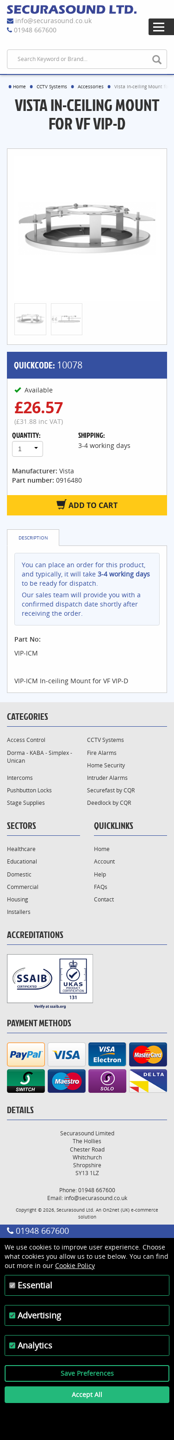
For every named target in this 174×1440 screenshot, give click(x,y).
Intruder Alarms (107, 778)
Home (19, 86)
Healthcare (21, 849)
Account (104, 861)
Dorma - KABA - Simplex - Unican (39, 757)
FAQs (100, 887)
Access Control (26, 740)
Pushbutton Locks (29, 790)
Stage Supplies (26, 803)
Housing (17, 899)
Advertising (39, 1315)
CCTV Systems (52, 86)
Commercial (22, 887)
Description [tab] (33, 537)
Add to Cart (87, 504)
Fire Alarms (102, 753)
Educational (22, 861)
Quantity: (26, 435)
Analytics (35, 1345)
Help (100, 874)
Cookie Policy (75, 1265)
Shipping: (91, 435)
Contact (104, 899)
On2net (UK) (116, 1210)
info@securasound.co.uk (53, 20)
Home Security (106, 765)
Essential (35, 1285)
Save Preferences (87, 1373)
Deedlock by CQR (109, 803)
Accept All (87, 1394)
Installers (19, 912)
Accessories (91, 86)
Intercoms (20, 778)
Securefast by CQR (111, 790)
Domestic (19, 874)
